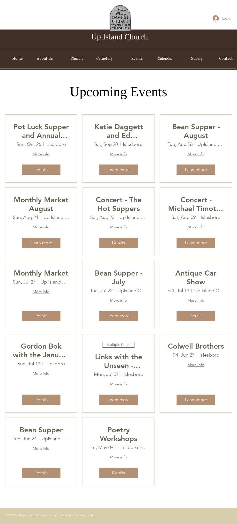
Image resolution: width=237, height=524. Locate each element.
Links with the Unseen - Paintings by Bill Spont (118, 361)
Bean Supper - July (118, 277)
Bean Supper (41, 430)
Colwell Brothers (196, 346)
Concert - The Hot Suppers (118, 204)
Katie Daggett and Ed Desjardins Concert (118, 131)
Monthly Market (41, 273)
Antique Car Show (195, 277)
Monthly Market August (41, 204)
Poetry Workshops (118, 434)
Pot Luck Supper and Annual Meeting (41, 131)
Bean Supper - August (196, 131)
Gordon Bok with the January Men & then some (41, 350)
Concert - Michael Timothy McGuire (196, 204)
